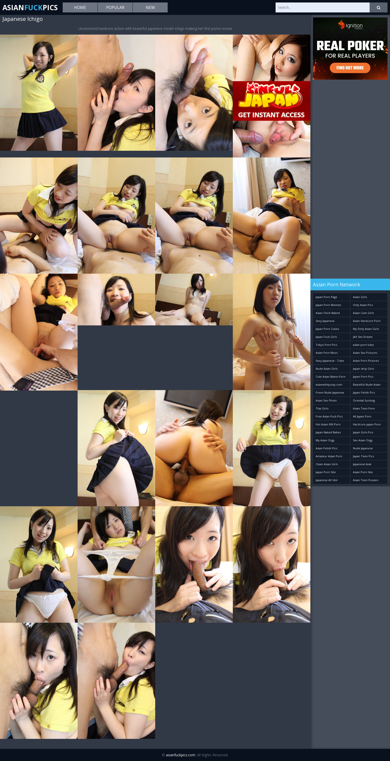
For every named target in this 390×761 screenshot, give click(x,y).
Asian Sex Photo (326, 400)
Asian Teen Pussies (365, 480)
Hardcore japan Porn (367, 424)
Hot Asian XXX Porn (328, 424)
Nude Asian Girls (327, 368)
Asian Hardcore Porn (367, 321)
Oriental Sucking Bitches (364, 401)
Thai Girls (322, 408)
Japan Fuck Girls (326, 337)
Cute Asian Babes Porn (330, 376)
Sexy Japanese (325, 321)
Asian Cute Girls (363, 313)
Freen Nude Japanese (330, 392)
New (150, 7)
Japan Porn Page (326, 297)
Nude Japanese (363, 448)
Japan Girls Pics (363, 432)
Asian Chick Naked (328, 313)
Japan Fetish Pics (364, 392)
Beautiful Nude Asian (367, 384)
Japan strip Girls (363, 368)
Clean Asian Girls (327, 464)
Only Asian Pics (363, 305)
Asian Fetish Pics (326, 448)
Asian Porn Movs (327, 353)
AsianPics (30, 7)
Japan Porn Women (328, 305)
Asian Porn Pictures (366, 360)
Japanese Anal (362, 464)
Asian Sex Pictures (365, 353)
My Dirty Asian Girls (366, 329)
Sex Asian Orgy (363, 440)
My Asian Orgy (325, 440)
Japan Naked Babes (328, 432)
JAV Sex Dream (363, 337)
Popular (115, 7)
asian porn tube (363, 345)
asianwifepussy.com (329, 384)
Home (80, 7)
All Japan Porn (362, 416)
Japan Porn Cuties (327, 329)
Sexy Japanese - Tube (330, 360)
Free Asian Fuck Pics (329, 416)
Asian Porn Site (363, 472)
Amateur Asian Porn (329, 456)
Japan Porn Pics (363, 376)
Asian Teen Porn (364, 408)
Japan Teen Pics (363, 456)
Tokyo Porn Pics (326, 345)
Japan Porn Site (326, 472)
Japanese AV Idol (327, 480)
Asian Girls (360, 297)
